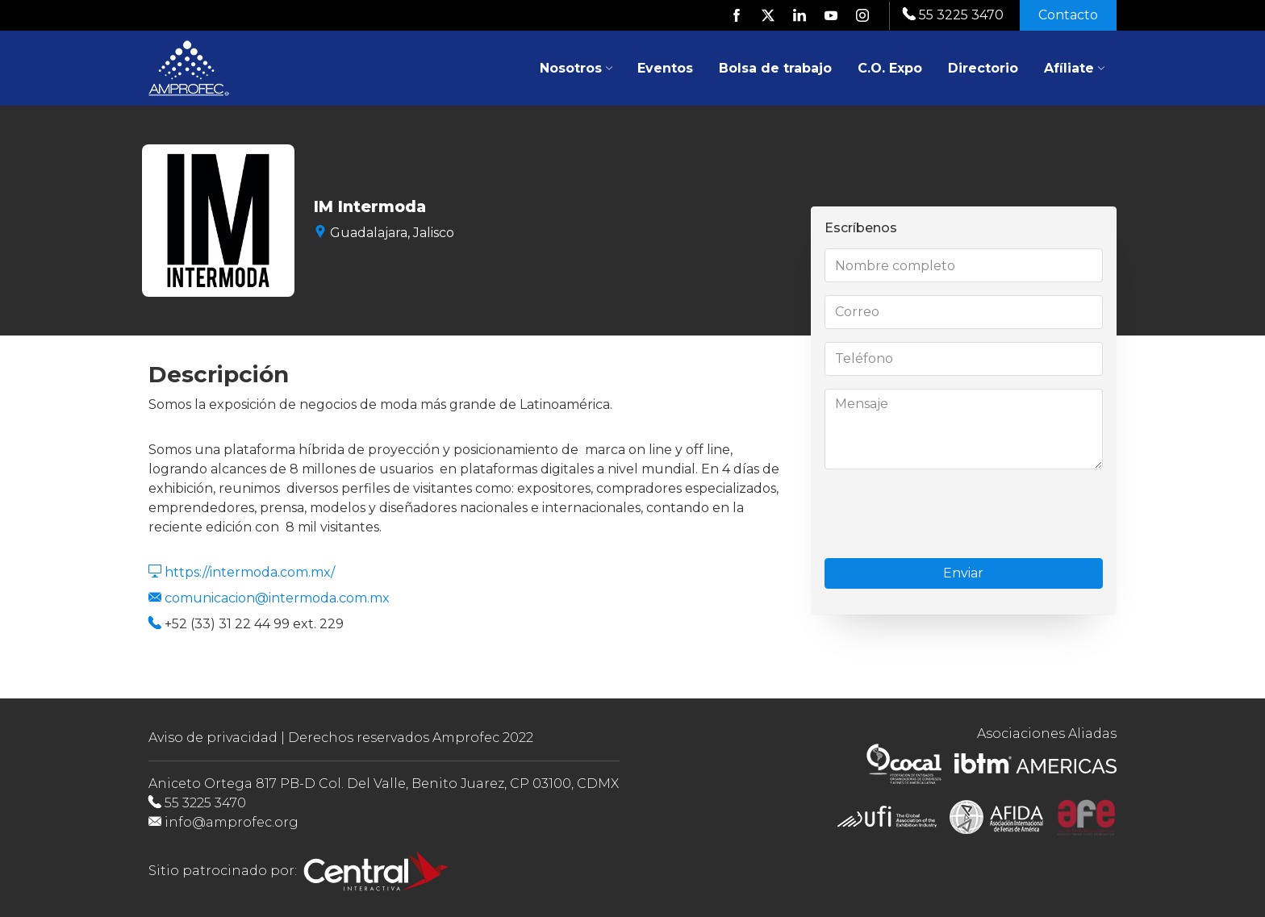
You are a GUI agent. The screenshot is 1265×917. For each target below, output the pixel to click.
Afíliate (1074, 68)
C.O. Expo (890, 68)
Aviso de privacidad (213, 737)
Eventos (665, 68)
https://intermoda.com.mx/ (250, 572)
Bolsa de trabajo (775, 68)
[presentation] (947, 513)
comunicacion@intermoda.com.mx (277, 598)
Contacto (1068, 15)
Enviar (964, 573)
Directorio (983, 68)
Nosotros (576, 68)
